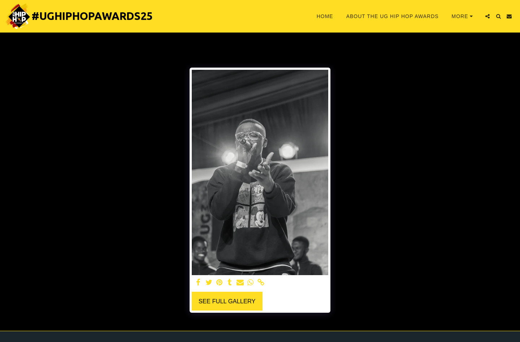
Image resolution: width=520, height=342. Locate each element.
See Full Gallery (227, 301)
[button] (487, 16)
